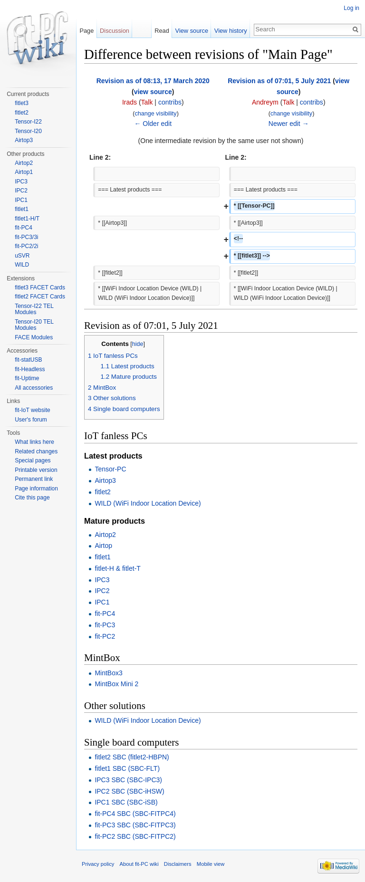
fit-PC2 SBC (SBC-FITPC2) (135, 836)
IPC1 (102, 602)
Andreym (265, 102)
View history (230, 30)
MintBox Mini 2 (116, 684)
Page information (36, 488)
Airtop (103, 545)
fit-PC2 (105, 636)
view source (153, 92)
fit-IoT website (32, 410)
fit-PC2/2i (26, 246)
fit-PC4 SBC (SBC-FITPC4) (135, 813)
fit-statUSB (28, 359)
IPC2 (102, 590)
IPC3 (102, 580)
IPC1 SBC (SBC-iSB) (126, 802)
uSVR (22, 255)
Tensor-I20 (28, 131)
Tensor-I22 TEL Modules (34, 309)
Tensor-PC (110, 469)
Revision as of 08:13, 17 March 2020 (153, 81)
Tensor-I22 (28, 121)
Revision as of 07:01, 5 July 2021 (279, 81)
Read (161, 30)
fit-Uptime (27, 378)
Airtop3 (105, 480)
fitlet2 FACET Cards (40, 296)
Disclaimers (178, 864)
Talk (147, 102)
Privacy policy (98, 864)
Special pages (32, 460)
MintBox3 (108, 673)
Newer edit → (289, 123)
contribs (170, 102)
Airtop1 (24, 172)
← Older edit (153, 123)
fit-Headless (30, 369)
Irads (129, 102)
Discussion (114, 30)
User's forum (31, 419)
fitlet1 (102, 557)
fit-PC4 (105, 613)
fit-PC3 (105, 625)
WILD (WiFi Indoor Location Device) (148, 503)
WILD (22, 264)
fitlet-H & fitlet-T (117, 568)
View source (191, 30)
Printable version (36, 470)
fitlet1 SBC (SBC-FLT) (127, 768)
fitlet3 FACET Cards (40, 287)
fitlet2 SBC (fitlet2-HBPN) (132, 757)
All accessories (34, 387)
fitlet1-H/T (27, 218)
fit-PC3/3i (26, 237)
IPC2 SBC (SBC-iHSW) (129, 791)
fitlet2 (102, 492)
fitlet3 (22, 103)
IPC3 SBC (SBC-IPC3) (128, 780)
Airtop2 (105, 534)
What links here (34, 442)
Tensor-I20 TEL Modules (34, 325)
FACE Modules (34, 337)
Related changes (36, 451)
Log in (351, 8)
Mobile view (210, 864)
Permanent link (34, 479)
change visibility (155, 113)
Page (86, 30)
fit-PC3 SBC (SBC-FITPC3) (135, 825)
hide (138, 344)
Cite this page (32, 497)
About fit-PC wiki (139, 864)
